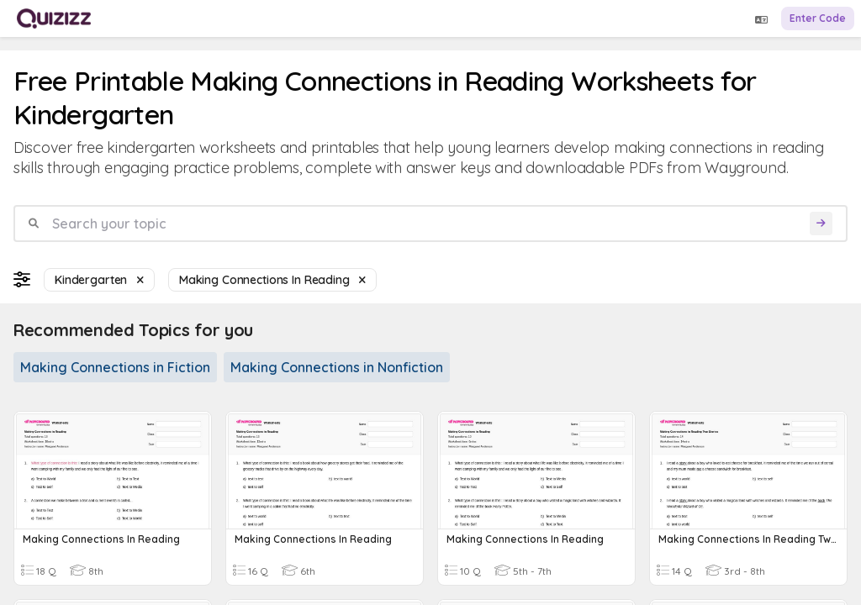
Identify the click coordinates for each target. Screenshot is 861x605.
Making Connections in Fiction (115, 367)
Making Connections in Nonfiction (336, 367)
